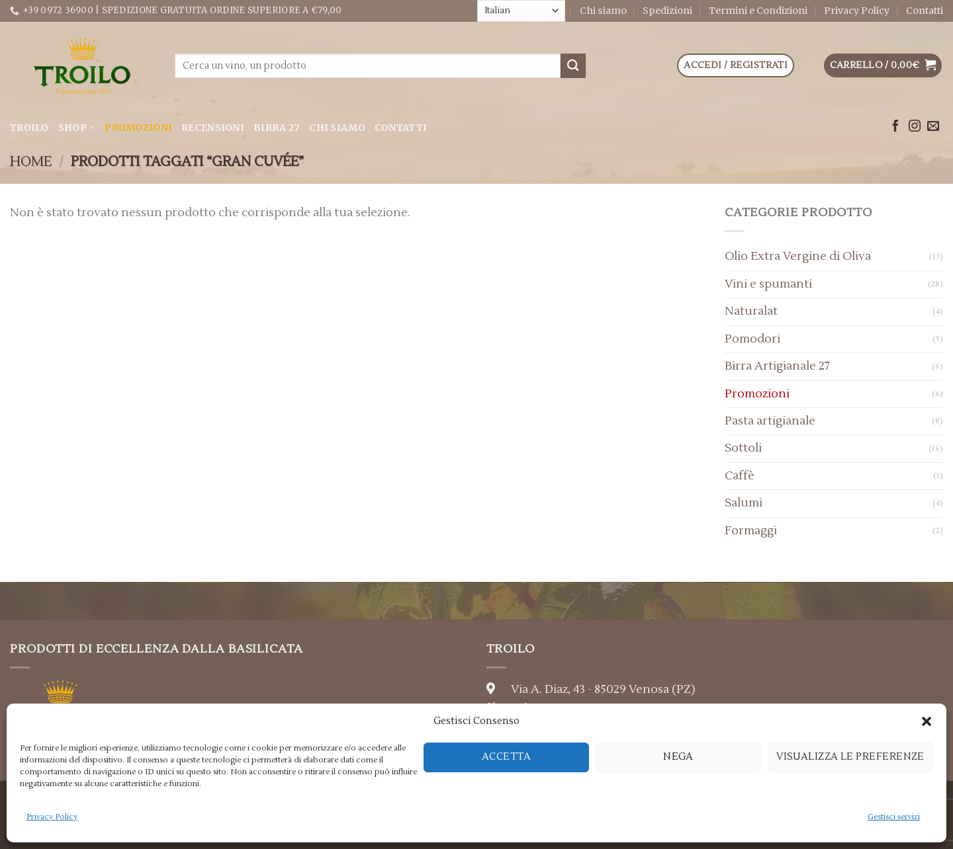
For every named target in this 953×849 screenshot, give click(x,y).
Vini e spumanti (768, 284)
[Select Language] (521, 10)
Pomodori (752, 338)
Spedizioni (667, 11)
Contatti (924, 11)
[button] (926, 721)
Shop (77, 127)
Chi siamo (603, 11)
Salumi (743, 502)
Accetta (506, 756)
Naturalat (751, 311)
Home (31, 162)
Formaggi (751, 530)
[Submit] (573, 66)
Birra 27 (276, 128)
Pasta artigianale (770, 420)
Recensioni (212, 128)
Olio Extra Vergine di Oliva (798, 256)
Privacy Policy (51, 817)
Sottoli (743, 448)
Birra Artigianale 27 (777, 366)
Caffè (739, 475)
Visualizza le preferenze (850, 756)
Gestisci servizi (894, 817)
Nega (678, 756)
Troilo (29, 128)
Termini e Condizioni (758, 11)
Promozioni (138, 128)
